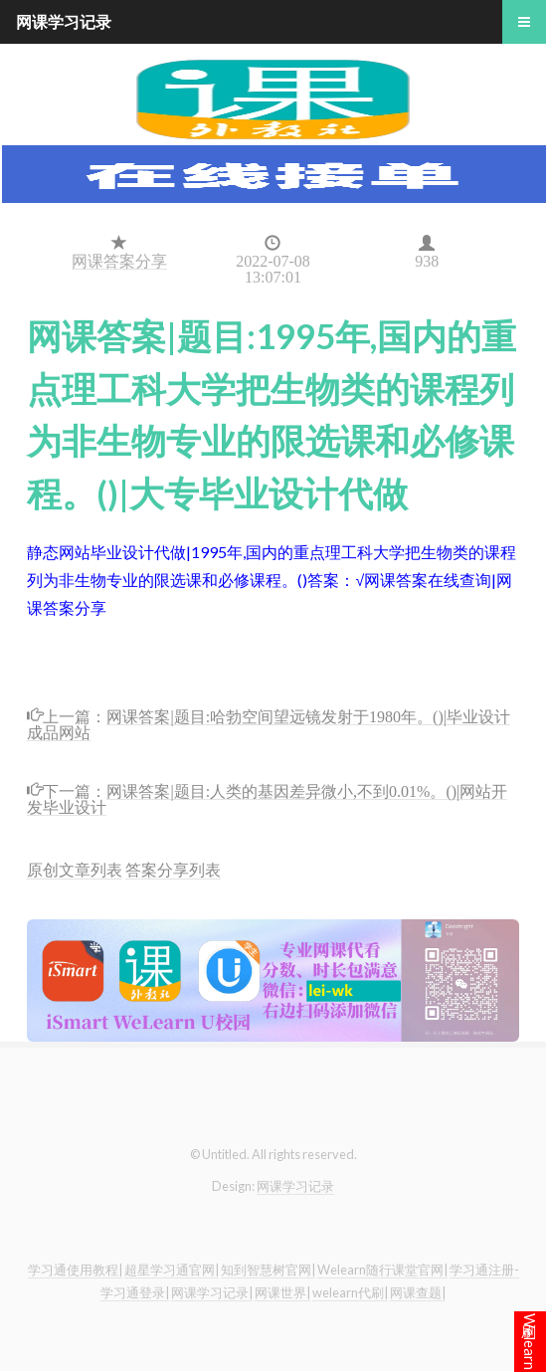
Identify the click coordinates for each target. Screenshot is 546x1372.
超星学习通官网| (171, 1269)
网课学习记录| (212, 1292)
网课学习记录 (295, 1186)
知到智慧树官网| (268, 1269)
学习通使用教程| (75, 1269)
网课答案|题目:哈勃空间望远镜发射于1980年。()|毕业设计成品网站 (268, 722)
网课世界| (282, 1292)
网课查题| (418, 1292)
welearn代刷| (350, 1292)
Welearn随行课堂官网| (382, 1269)
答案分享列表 (173, 869)
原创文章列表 (74, 869)
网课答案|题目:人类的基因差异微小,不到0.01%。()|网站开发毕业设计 (267, 797)
